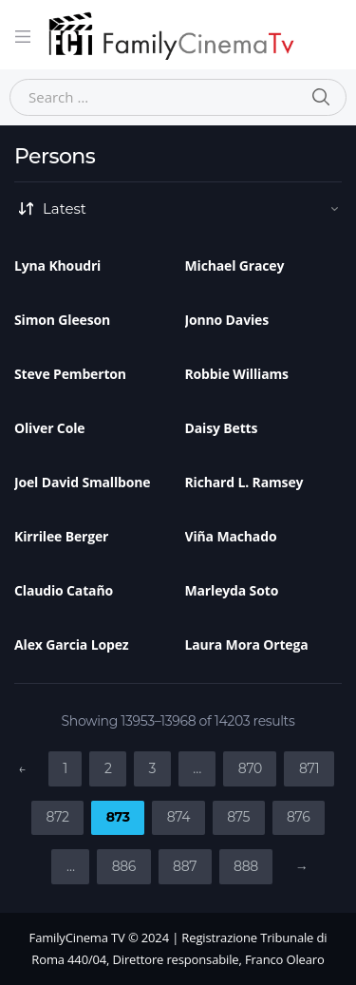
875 (238, 816)
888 (246, 866)
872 (58, 816)
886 (124, 866)
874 (178, 816)
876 (298, 816)
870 (250, 768)
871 (309, 768)
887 (185, 866)
